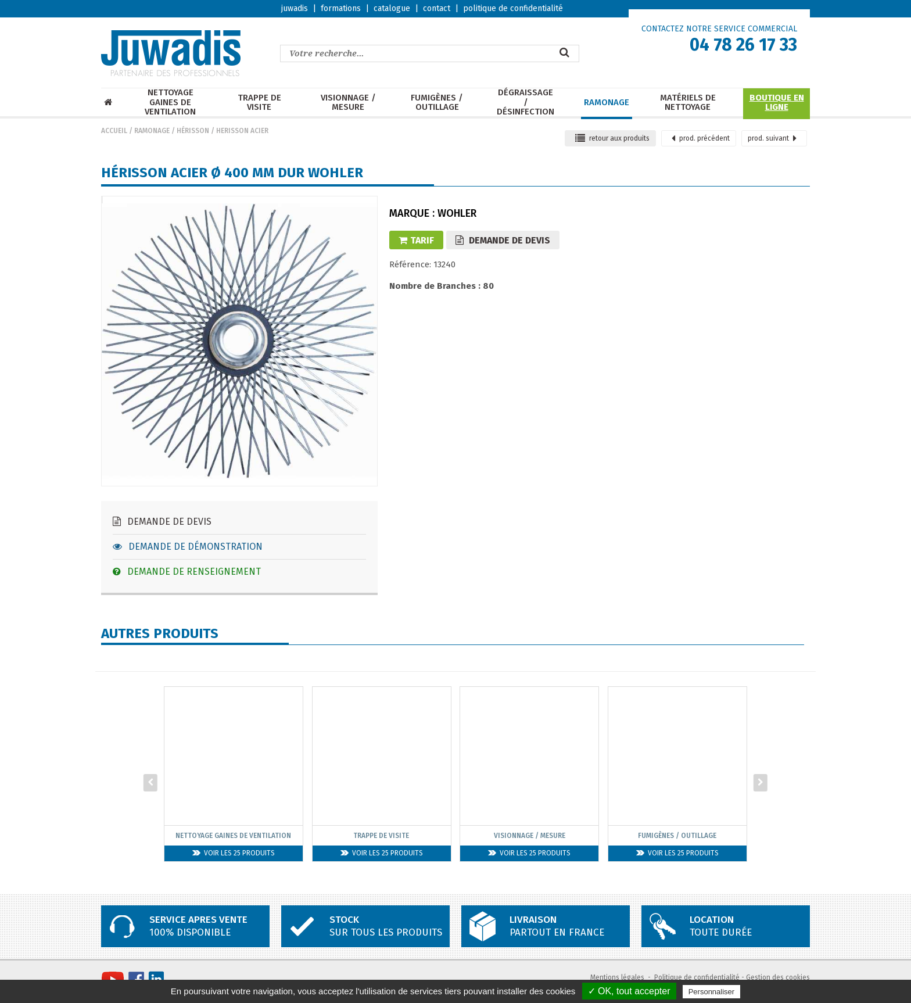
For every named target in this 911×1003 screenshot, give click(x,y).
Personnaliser (711, 991)
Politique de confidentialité (697, 977)
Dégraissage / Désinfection (525, 102)
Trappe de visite (259, 102)
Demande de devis (162, 521)
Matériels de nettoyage (688, 102)
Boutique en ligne (776, 102)
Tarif (416, 240)
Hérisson (193, 131)
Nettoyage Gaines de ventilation (170, 102)
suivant (772, 138)
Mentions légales (617, 977)
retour (612, 138)
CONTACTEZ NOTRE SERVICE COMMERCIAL (719, 29)
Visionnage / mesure (348, 102)
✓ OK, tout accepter (629, 991)
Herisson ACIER (242, 131)
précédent (701, 138)
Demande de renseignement (187, 571)
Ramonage (606, 103)
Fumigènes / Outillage (437, 102)
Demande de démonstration (188, 546)
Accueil (114, 131)
